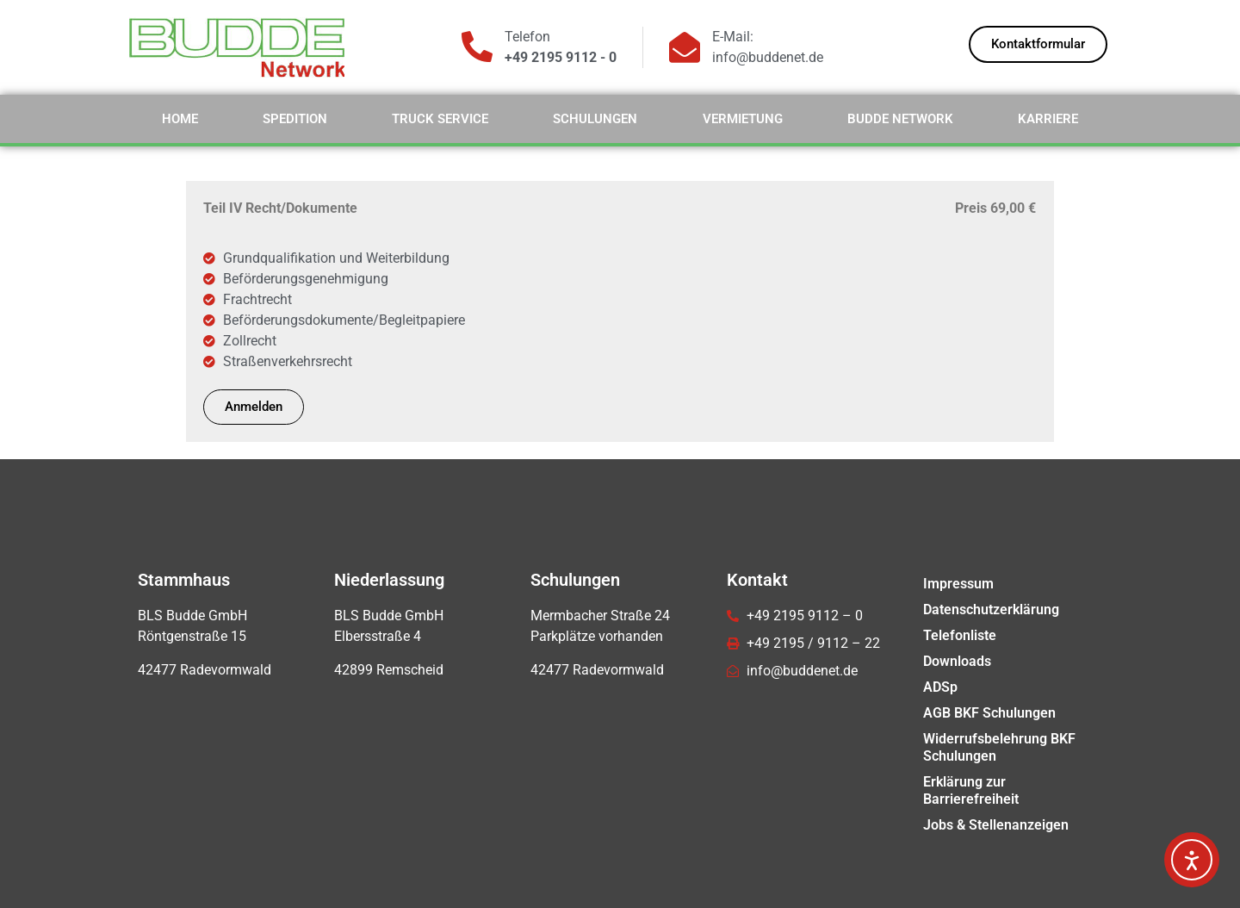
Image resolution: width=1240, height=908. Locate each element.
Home (180, 119)
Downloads (957, 661)
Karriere (1048, 119)
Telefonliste (959, 635)
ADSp (940, 687)
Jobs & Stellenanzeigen (996, 825)
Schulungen (595, 119)
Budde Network (900, 119)
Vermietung (743, 119)
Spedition (295, 119)
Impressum (958, 583)
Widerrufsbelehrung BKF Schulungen (999, 747)
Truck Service (440, 119)
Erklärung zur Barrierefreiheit (971, 790)
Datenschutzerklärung (991, 609)
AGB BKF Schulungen (989, 713)
